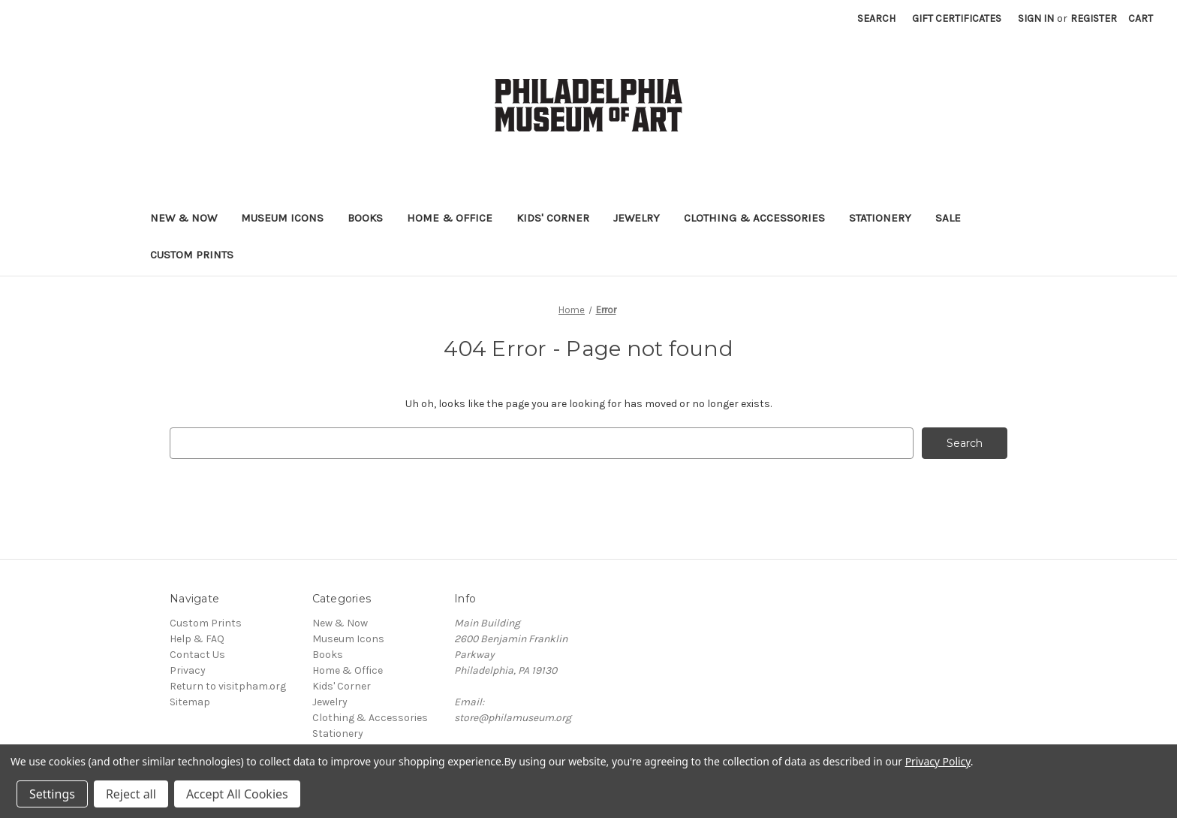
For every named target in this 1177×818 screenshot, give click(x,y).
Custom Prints (191, 254)
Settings (52, 794)
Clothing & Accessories (754, 218)
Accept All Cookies (237, 794)
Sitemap (190, 702)
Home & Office (449, 218)
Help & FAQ (197, 638)
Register (1093, 18)
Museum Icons (282, 218)
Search (876, 18)
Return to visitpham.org (228, 686)
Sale (948, 218)
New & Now (183, 218)
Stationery (880, 218)
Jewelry (636, 218)
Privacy (188, 670)
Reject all (131, 794)
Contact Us (197, 654)
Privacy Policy (938, 761)
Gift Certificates (956, 18)
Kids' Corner (552, 218)
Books (365, 218)
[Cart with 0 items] (1140, 18)
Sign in (1036, 18)
